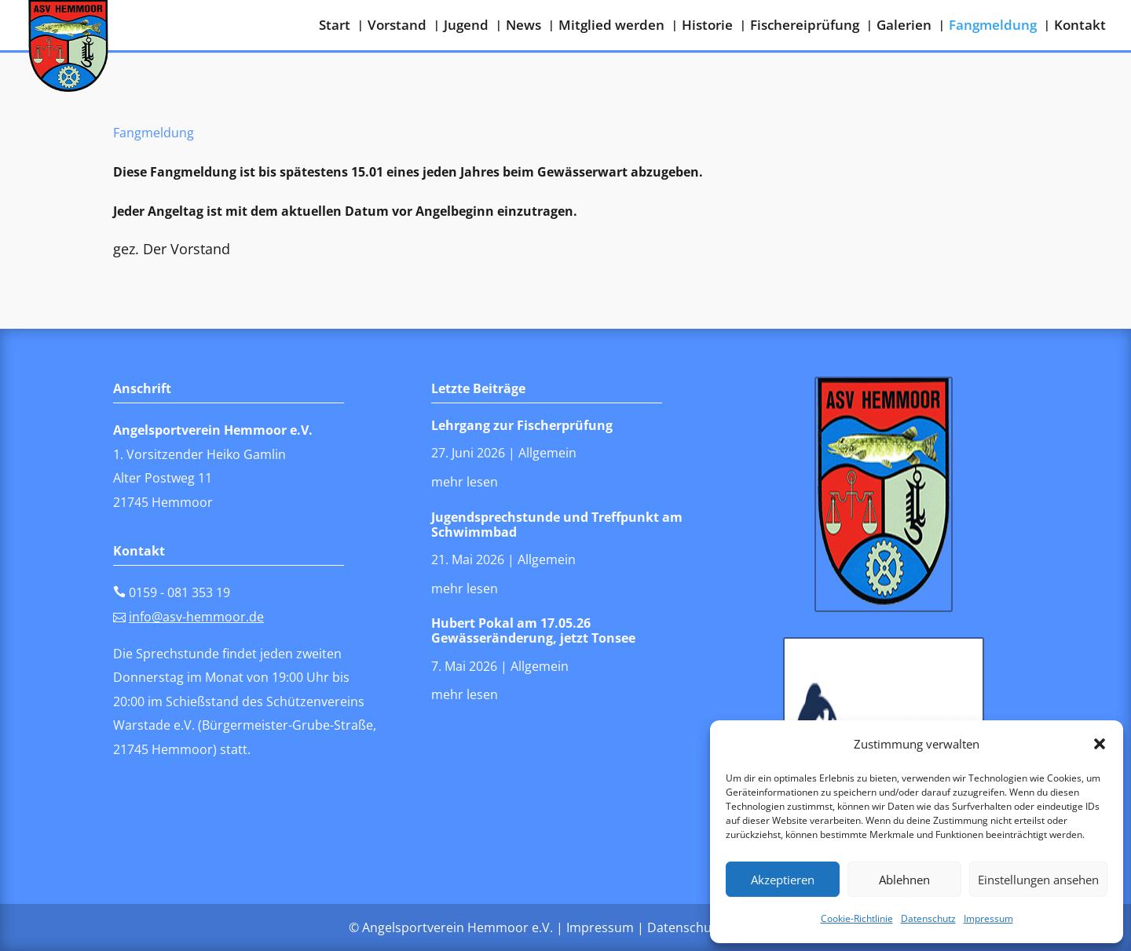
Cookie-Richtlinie (857, 918)
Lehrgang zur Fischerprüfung (522, 425)
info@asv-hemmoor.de (196, 616)
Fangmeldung (993, 27)
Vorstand (397, 27)
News (523, 27)
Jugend (466, 27)
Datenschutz (928, 918)
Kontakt (1080, 27)
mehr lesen (464, 481)
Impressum (988, 918)
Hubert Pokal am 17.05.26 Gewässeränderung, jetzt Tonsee (533, 630)
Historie (707, 27)
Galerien (904, 27)
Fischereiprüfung (804, 27)
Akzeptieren (782, 879)
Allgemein (547, 452)
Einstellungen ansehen (1038, 879)
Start (334, 27)
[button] (1099, 744)
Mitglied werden (611, 27)
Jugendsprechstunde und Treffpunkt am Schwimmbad (557, 524)
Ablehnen (904, 879)
